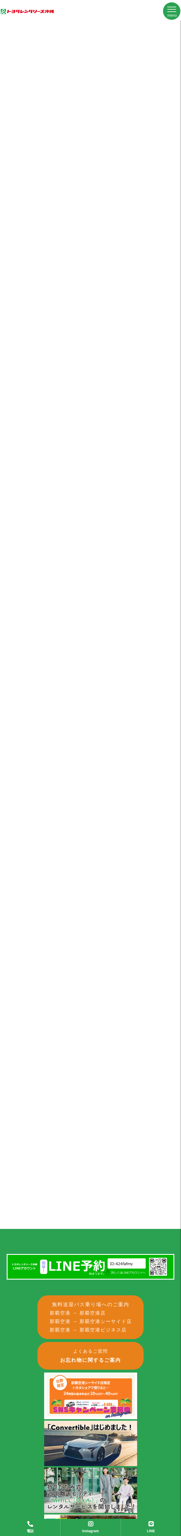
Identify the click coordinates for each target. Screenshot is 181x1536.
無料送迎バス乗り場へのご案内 (93, 1318)
